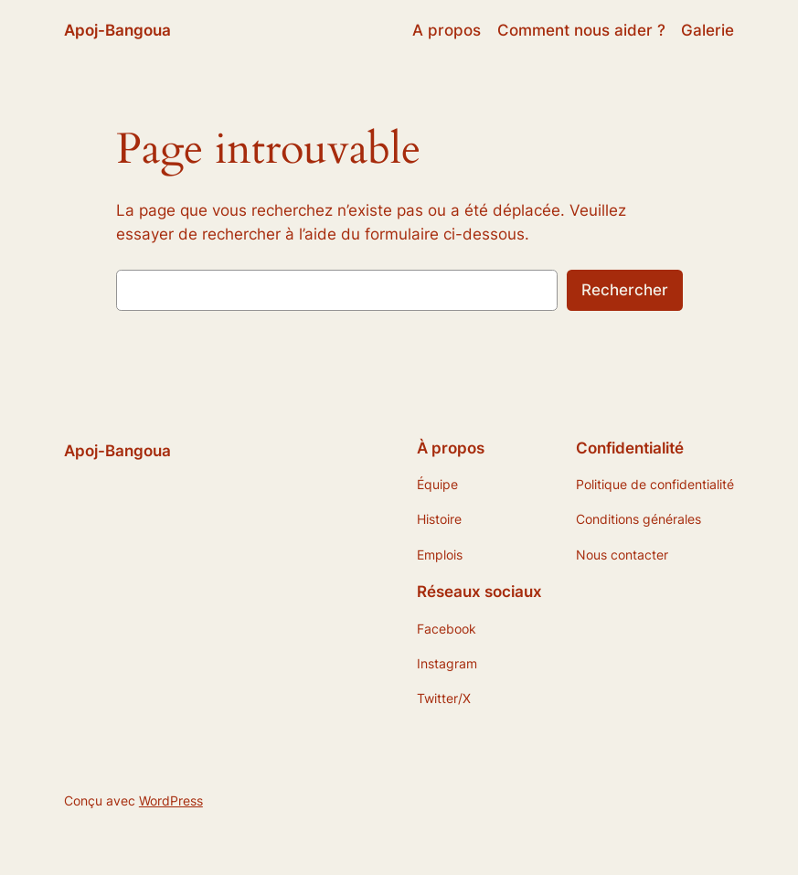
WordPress (171, 800)
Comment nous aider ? (581, 30)
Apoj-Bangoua (117, 30)
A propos (446, 30)
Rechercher (624, 290)
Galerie (707, 30)
